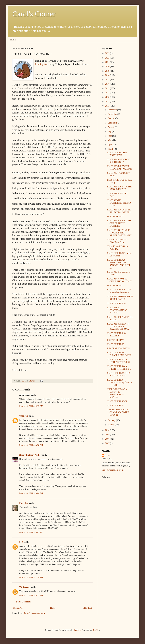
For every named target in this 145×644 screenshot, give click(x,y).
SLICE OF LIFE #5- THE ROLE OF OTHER (118, 374)
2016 (107, 84)
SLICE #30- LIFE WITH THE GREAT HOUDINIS (119, 167)
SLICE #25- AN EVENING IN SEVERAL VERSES (119, 211)
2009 (107, 434)
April (110, 144)
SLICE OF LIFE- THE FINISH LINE (117, 153)
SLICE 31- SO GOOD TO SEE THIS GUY (118, 160)
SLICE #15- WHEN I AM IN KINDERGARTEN (120, 297)
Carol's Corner (33, 14)
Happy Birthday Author (30, 455)
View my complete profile (113, 470)
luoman (77, 630)
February (112, 420)
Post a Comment (23, 602)
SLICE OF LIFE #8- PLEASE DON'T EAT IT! (119, 354)
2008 (107, 439)
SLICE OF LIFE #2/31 (117, 401)
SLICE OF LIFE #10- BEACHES (116, 334)
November (112, 114)
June (110, 136)
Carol (107, 455)
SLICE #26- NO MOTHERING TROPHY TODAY (119, 203)
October (111, 118)
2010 (107, 430)
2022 (107, 58)
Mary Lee (23, 503)
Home (13, 39)
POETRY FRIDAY (115, 216)
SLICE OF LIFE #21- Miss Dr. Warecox (119, 254)
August (111, 127)
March (111, 149)
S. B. (21, 542)
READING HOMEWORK (118, 348)
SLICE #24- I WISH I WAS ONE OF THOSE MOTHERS (119, 223)
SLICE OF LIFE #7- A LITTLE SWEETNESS (118, 360)
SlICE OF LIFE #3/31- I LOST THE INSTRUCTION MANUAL (117, 393)
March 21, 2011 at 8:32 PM (31, 595)
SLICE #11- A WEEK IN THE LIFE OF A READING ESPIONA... (118, 326)
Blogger (95, 630)
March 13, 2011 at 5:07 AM (31, 532)
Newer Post (18, 608)
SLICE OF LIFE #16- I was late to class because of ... (119, 291)
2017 (107, 79)
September (112, 123)
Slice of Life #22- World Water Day (117, 247)
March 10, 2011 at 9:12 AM (31, 406)
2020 (107, 66)
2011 (107, 106)
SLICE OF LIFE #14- (116, 303)
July (110, 131)
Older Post (87, 608)
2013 (107, 97)
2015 (107, 88)
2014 (107, 93)
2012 (107, 101)
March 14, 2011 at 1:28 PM (31, 577)
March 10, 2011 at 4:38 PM (31, 445)
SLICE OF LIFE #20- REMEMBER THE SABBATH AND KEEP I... (118, 264)
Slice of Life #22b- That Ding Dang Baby (117, 240)
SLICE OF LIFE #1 (115, 405)
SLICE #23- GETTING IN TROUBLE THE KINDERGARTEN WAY (119, 233)
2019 (107, 71)
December (112, 110)
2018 (107, 75)
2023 (107, 53)
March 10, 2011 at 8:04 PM (31, 493)
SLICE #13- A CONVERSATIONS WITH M (117, 310)
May (110, 140)
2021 (107, 62)
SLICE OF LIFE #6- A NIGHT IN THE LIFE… (119, 367)
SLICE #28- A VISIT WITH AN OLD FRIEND (119, 188)
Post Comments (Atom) (34, 613)
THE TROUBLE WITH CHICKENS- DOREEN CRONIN (118, 412)
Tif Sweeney (24, 587)
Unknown (23, 416)
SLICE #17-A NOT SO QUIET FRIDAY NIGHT (119, 280)
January (111, 425)
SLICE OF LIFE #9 (115, 344)
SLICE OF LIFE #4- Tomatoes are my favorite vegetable (119, 382)
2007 (107, 443)
